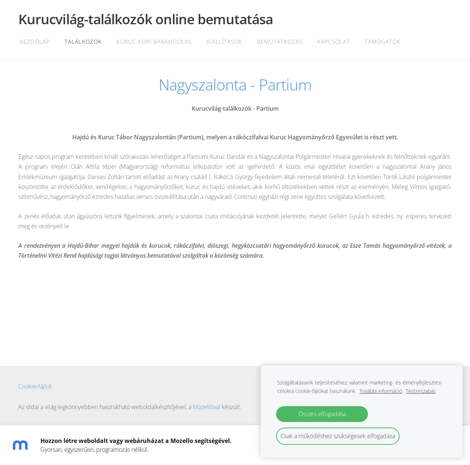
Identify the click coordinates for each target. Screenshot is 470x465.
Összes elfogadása (322, 414)
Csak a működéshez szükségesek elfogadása (338, 436)
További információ (380, 390)
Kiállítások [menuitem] (224, 41)
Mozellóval (206, 407)
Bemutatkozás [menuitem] (280, 41)
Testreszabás (421, 390)
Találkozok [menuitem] (83, 41)
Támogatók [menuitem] (383, 41)
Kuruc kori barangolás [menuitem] (154, 41)
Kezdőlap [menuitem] (35, 41)
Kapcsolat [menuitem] (333, 41)
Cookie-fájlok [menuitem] (35, 386)
